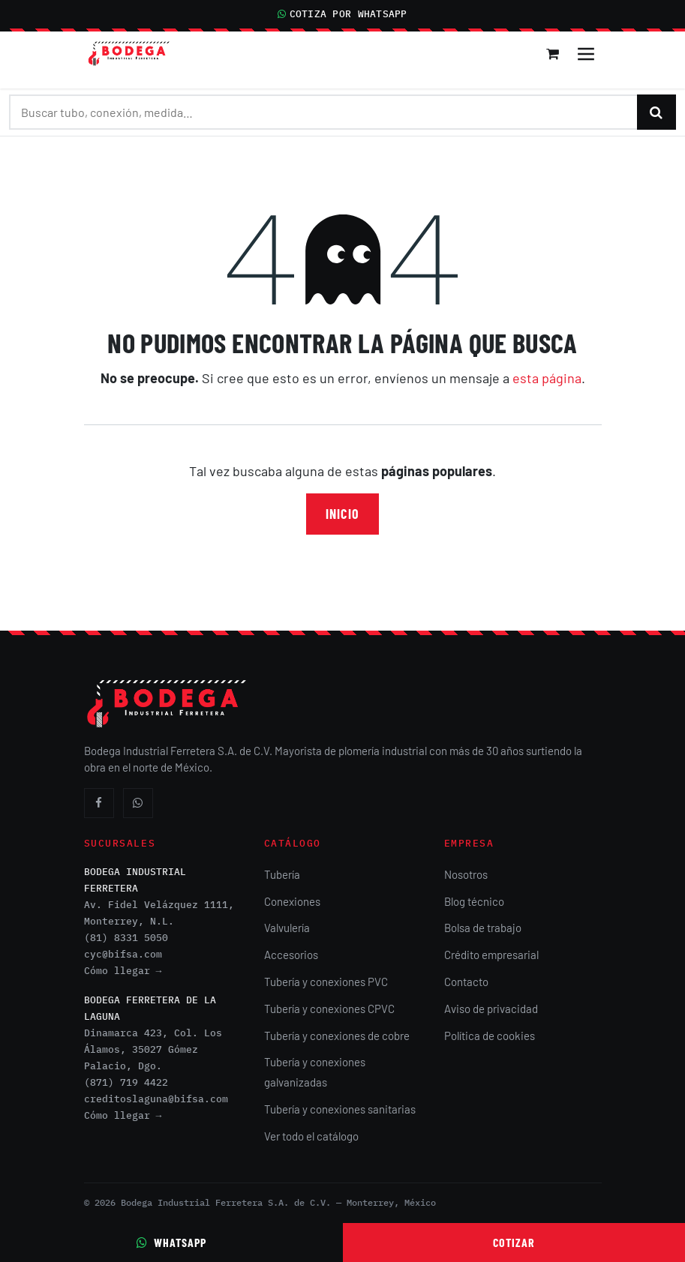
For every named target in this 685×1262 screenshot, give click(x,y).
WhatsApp (171, 1242)
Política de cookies (489, 1035)
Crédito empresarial (491, 954)
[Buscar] (656, 112)
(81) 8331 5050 (126, 937)
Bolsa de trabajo (482, 927)
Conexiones (292, 901)
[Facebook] (99, 803)
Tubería (282, 874)
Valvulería (287, 927)
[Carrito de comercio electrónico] (553, 53)
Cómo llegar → (123, 970)
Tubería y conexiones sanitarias (340, 1109)
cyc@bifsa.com (123, 954)
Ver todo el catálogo (311, 1136)
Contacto (466, 981)
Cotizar (514, 1242)
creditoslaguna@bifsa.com (156, 1099)
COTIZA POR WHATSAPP (342, 13)
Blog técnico (474, 901)
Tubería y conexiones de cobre (337, 1035)
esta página (546, 378)
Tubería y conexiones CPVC (329, 1008)
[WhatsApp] (138, 803)
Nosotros (466, 874)
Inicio (342, 513)
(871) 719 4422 (126, 1082)
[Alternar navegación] (586, 54)
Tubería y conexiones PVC (326, 981)
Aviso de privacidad (491, 1008)
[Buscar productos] (323, 112)
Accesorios (291, 954)
